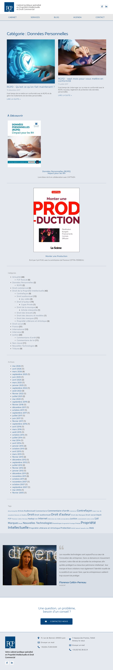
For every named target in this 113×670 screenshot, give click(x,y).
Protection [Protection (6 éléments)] (65, 528)
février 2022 (17, 393)
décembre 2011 (19, 473)
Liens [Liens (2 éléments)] (88, 519)
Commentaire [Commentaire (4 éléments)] (41, 511)
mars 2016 (17, 429)
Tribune (16, 349)
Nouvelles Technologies (23, 346)
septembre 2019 (19, 402)
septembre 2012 (19, 462)
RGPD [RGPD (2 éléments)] (73, 528)
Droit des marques (25, 318)
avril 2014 (16, 443)
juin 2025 (16, 377)
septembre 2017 (19, 413)
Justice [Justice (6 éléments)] (73, 518)
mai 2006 (16, 490)
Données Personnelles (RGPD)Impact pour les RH (56, 172)
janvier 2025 (18, 385)
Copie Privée (27, 304)
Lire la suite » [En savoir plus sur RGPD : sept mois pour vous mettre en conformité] (65, 95)
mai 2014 (16, 440)
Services (35, 17)
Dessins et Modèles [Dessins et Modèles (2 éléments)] (20, 515)
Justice (15, 335)
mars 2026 (17, 371)
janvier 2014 (18, 446)
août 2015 (16, 432)
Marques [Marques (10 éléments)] (13, 522)
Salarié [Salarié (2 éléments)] (78, 528)
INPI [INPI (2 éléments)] (36, 519)
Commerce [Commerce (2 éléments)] (73, 511)
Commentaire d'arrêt (26, 337)
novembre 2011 (19, 476)
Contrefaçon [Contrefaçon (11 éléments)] (84, 510)
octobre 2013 (18, 449)
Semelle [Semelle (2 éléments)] (83, 528)
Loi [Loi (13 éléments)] (97, 518)
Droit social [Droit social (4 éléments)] (91, 515)
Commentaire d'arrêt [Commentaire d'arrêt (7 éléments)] (58, 510)
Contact (100, 17)
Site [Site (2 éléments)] (87, 528)
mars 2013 (17, 454)
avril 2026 (17, 369)
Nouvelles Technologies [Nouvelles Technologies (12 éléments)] (38, 522)
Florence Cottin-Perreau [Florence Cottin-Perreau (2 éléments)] (19, 519)
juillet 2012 (17, 465)
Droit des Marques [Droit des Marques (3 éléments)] (78, 515)
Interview (16, 332)
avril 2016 (16, 426)
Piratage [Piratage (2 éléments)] (72, 523)
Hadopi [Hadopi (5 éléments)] (31, 518)
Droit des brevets (25, 313)
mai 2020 (16, 399)
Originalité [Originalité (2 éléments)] (65, 523)
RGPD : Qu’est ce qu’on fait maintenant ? (31, 86)
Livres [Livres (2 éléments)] (92, 519)
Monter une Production (56, 256)
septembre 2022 (19, 388)
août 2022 (17, 391)
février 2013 (17, 457)
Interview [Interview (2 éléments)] (51, 519)
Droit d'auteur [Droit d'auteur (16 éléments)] (61, 514)
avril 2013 (16, 451)
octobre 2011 (18, 479)
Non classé (17, 343)
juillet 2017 (17, 415)
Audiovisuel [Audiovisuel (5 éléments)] (29, 511)
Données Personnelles (22, 282)
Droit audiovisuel (25, 296)
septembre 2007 (19, 487)
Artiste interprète (29, 310)
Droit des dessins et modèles (30, 315)
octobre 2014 (18, 435)
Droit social (17, 324)
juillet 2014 (17, 437)
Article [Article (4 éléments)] (21, 511)
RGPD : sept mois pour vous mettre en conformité (80, 79)
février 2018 (18, 404)
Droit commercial (20, 288)
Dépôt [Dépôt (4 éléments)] (99, 515)
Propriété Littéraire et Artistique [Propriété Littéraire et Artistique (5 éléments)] (44, 528)
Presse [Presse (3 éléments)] (77, 523)
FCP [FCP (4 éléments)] (9, 519)
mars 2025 (17, 382)
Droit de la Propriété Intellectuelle (28, 291)
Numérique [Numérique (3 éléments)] (57, 523)
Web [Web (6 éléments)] (91, 528)
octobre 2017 (18, 410)
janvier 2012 (17, 471)
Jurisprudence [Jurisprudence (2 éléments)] (65, 519)
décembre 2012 (19, 460)
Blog (56, 17)
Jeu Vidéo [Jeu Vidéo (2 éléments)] (58, 519)
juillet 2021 (17, 396)
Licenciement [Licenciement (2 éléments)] (81, 519)
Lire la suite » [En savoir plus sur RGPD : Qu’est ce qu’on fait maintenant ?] (14, 99)
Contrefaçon (22, 293)
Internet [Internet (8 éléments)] (42, 518)
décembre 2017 (19, 407)
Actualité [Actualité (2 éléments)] (14, 511)
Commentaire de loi (26, 340)
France (15, 326)
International (18, 329)
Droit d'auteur (23, 302)
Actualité (16, 277)
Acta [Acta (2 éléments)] (9, 511)
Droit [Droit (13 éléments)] (30, 514)
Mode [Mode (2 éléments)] (20, 523)
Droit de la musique (26, 307)
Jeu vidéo (25, 299)
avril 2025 (16, 380)
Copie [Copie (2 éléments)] (94, 511)
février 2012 (17, 468)
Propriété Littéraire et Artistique (32, 321)
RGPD (19, 285)
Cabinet (12, 17)
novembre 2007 (19, 482)
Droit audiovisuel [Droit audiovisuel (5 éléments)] (43, 515)
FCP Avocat (22, 280)
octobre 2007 (18, 484)
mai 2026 (16, 366)
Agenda (77, 17)
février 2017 (17, 421)
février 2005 (18, 493)
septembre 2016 (19, 424)
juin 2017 (16, 418)
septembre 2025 (19, 374)
